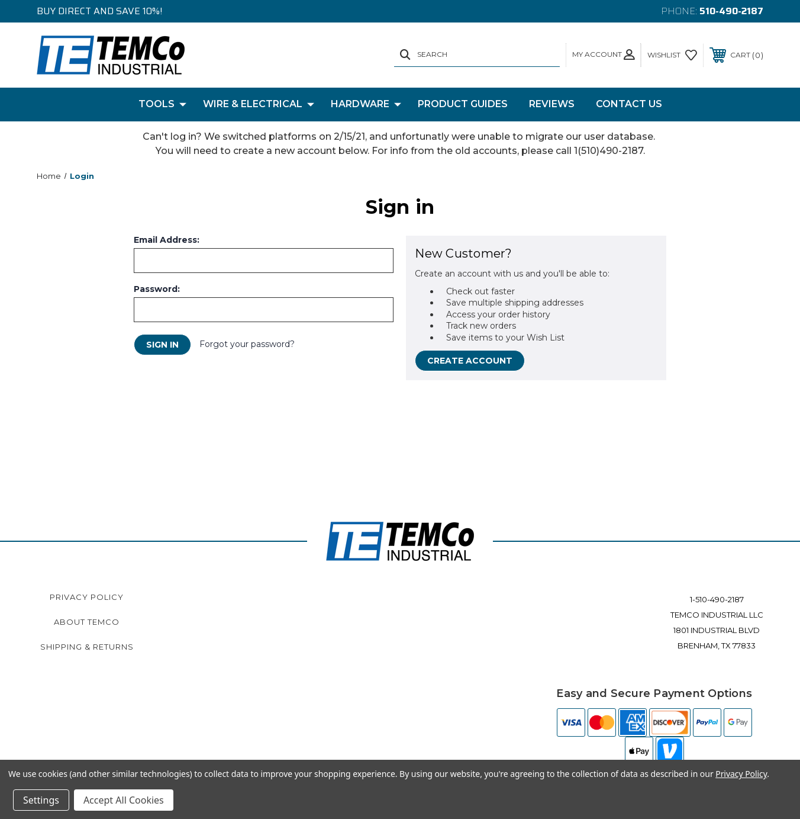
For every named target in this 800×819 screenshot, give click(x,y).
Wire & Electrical (258, 104)
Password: (157, 289)
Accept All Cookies (123, 800)
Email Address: (166, 240)
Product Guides (463, 104)
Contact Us (629, 104)
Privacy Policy (87, 597)
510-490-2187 (731, 11)
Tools (162, 104)
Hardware (366, 104)
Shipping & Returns (87, 646)
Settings (41, 800)
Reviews (552, 104)
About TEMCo (87, 622)
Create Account (469, 360)
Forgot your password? (247, 344)
